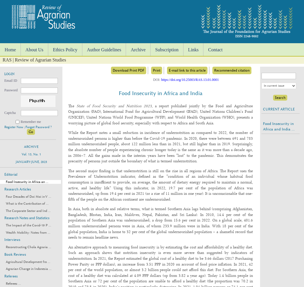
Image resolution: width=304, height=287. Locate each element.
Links (193, 49)
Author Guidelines (104, 49)
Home (10, 49)
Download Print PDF (128, 70)
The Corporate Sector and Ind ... (28, 211)
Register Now (14, 127)
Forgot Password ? (38, 127)
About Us (34, 49)
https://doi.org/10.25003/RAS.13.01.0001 (190, 80)
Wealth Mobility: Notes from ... (28, 233)
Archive (138, 49)
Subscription (167, 49)
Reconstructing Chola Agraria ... (28, 247)
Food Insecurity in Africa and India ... (278, 126)
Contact (215, 49)
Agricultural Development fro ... (28, 262)
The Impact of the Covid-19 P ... (28, 225)
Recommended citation (232, 70)
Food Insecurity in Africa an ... (27, 182)
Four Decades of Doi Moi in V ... (28, 197)
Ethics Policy (65, 49)
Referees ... (13, 284)
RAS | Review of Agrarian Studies (34, 59)
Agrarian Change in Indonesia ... (28, 269)
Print (156, 70)
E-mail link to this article (187, 70)
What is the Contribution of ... (27, 204)
